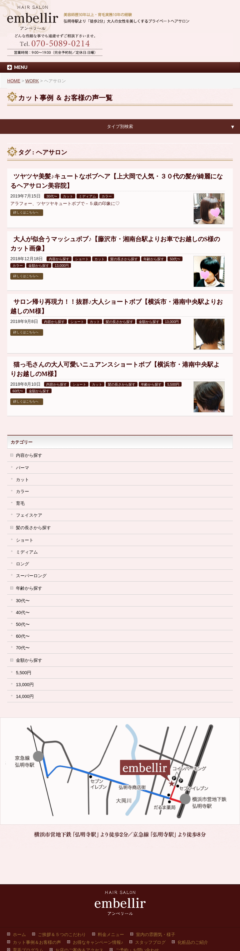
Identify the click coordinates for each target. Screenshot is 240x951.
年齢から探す (153, 259)
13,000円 (62, 265)
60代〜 (17, 391)
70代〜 (23, 647)
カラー (107, 196)
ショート (82, 259)
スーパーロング (31, 575)
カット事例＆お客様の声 (37, 912)
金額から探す (38, 265)
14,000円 (25, 696)
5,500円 (173, 384)
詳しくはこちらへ (25, 212)
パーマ (22, 467)
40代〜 (23, 612)
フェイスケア (29, 515)
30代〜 (51, 196)
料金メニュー (111, 904)
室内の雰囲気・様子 (155, 904)
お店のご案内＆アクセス (79, 920)
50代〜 (175, 259)
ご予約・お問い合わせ (137, 920)
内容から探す (59, 259)
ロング (22, 563)
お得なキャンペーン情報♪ (98, 912)
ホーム (19, 904)
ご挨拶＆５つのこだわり (62, 904)
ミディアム (87, 196)
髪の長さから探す (124, 259)
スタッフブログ (150, 912)
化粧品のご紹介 (193, 912)
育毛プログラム (28, 920)
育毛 (20, 503)
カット (68, 196)
